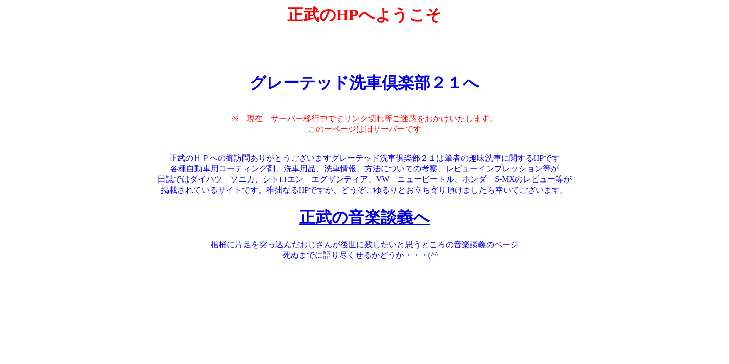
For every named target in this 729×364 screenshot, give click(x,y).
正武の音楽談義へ (364, 217)
